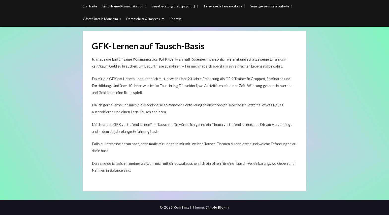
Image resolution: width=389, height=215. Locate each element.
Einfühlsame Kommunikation (122, 6)
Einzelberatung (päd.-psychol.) (173, 6)
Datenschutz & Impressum (145, 19)
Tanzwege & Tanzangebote (222, 6)
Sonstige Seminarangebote (269, 6)
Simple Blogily (217, 207)
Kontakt (175, 19)
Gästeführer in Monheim (100, 19)
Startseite (90, 6)
